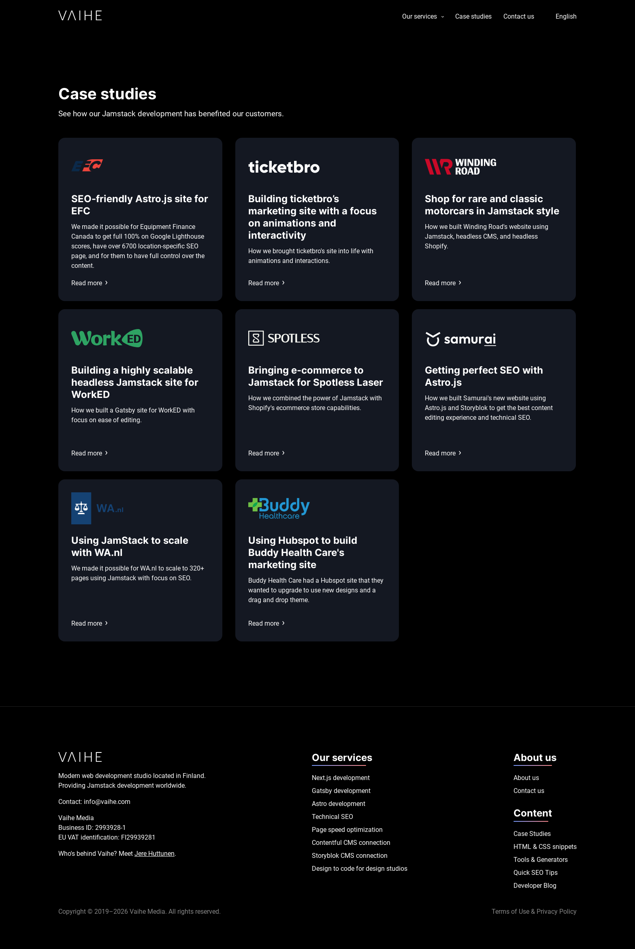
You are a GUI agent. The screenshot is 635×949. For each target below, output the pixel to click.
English (566, 16)
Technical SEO (332, 817)
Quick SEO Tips (536, 872)
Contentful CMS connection (351, 842)
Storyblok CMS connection (350, 855)
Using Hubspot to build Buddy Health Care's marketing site (302, 552)
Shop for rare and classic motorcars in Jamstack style (492, 205)
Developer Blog (535, 885)
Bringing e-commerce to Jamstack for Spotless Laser (315, 376)
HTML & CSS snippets (545, 847)
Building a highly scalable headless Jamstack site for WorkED (134, 382)
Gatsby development (341, 791)
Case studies (473, 16)
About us (526, 778)
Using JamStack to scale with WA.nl (129, 546)
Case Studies (532, 834)
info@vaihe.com (107, 802)
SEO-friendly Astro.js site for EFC (139, 205)
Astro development (338, 804)
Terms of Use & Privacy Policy (534, 911)
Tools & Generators (541, 860)
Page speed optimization (347, 830)
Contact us (518, 16)
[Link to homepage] (80, 17)
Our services (419, 16)
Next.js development (341, 778)
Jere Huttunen (154, 853)
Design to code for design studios (359, 868)
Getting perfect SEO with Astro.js (484, 376)
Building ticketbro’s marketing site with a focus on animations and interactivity (312, 217)
